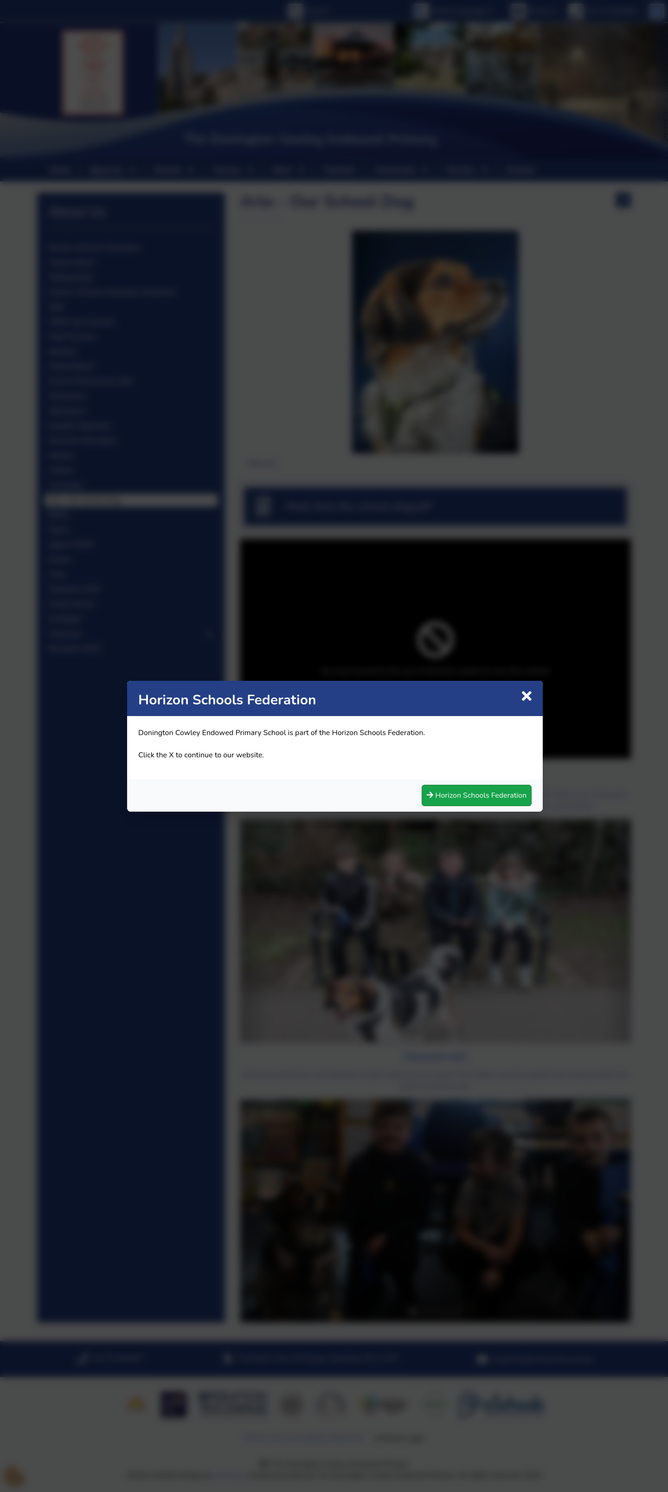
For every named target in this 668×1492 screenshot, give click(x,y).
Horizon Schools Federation (472, 794)
